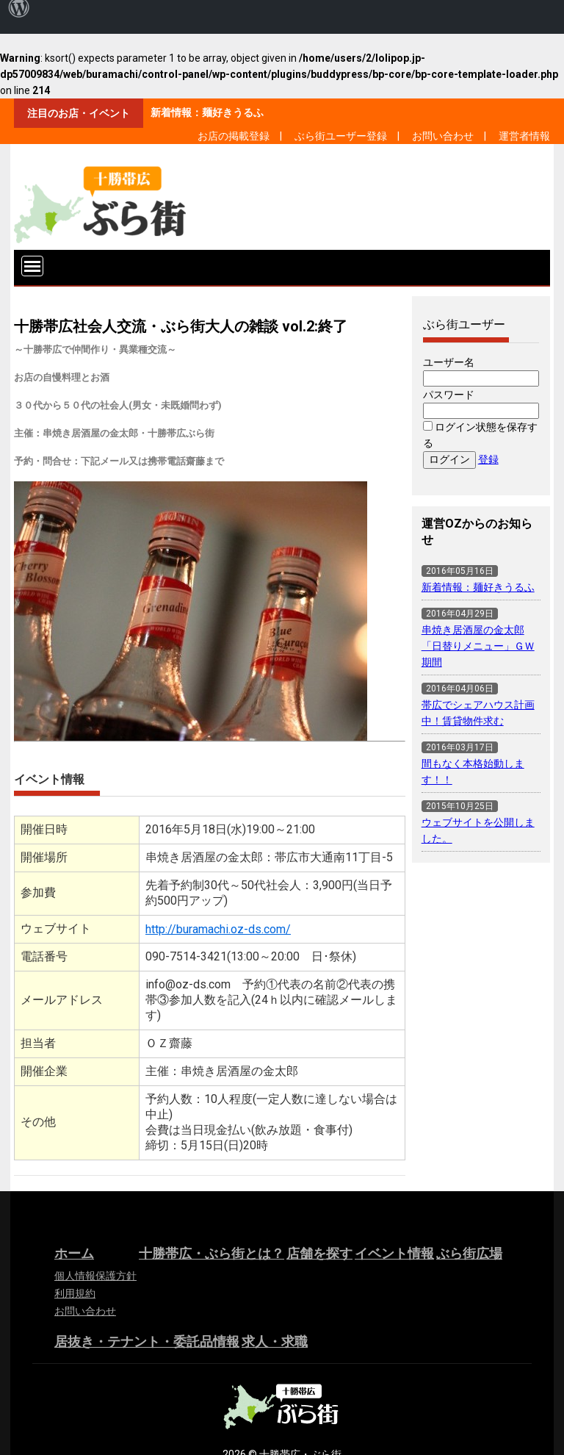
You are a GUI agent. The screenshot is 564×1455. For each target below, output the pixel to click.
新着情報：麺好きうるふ (207, 112)
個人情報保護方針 (95, 1276)
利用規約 (74, 1293)
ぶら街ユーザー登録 (340, 136)
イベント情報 (394, 1253)
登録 (488, 459)
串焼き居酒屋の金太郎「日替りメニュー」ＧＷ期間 (478, 646)
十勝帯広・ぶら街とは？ (211, 1253)
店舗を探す (319, 1253)
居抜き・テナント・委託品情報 (146, 1341)
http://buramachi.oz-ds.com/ (218, 929)
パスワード (448, 394)
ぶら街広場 (469, 1253)
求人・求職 (275, 1341)
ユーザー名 (448, 362)
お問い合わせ (443, 136)
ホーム (74, 1253)
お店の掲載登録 (234, 136)
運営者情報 (524, 136)
